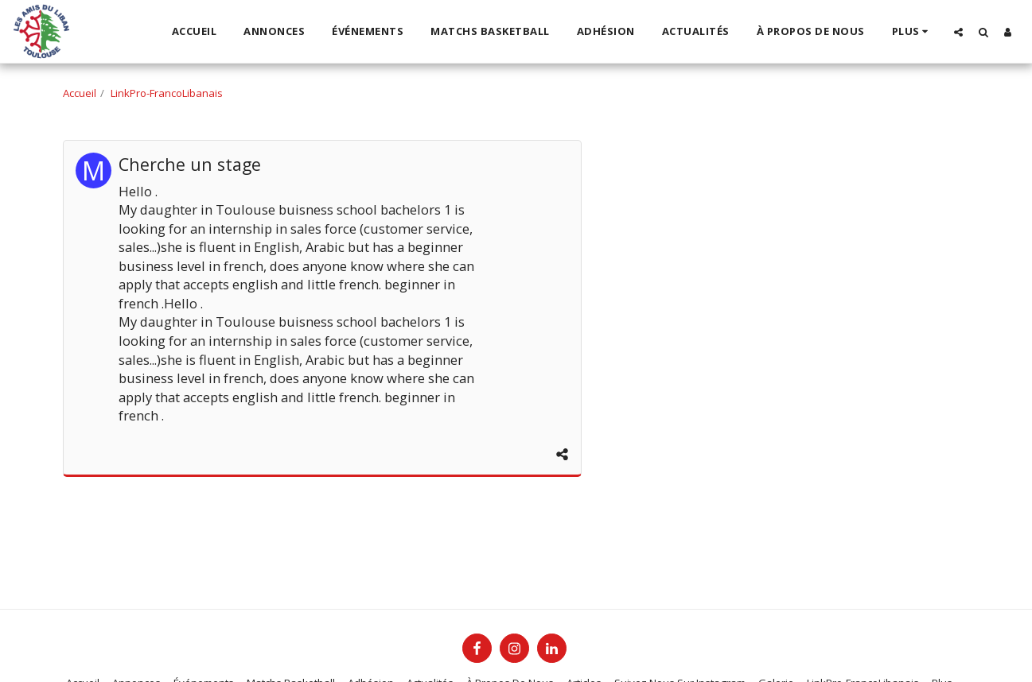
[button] (958, 31)
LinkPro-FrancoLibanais (167, 93)
